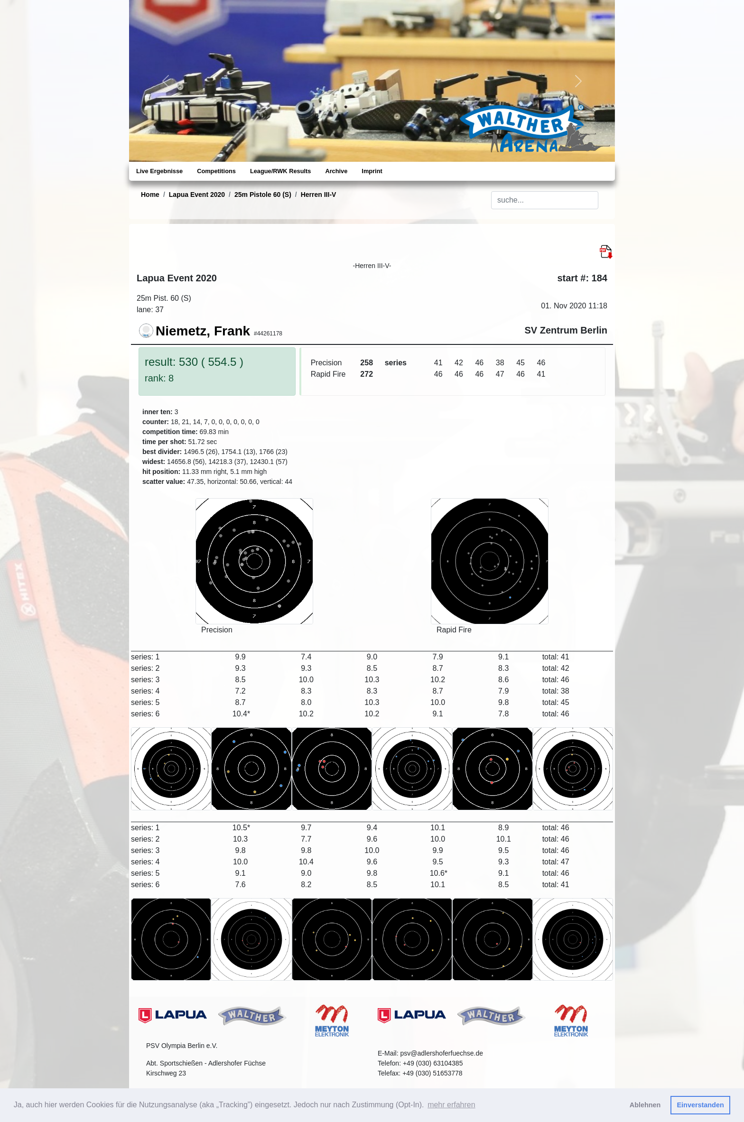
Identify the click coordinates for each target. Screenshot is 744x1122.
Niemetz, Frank (203, 331)
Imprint (372, 171)
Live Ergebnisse (159, 171)
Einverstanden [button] (700, 1105)
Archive (336, 171)
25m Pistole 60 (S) (262, 194)
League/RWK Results (280, 171)
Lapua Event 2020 (197, 194)
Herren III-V (318, 194)
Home (150, 194)
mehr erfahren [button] (451, 1105)
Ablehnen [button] (645, 1105)
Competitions (216, 171)
